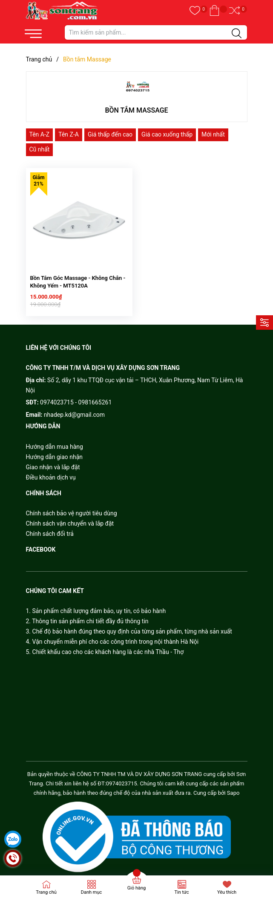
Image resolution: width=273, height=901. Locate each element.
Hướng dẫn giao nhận (54, 453)
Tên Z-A (68, 134)
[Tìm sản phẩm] (156, 32)
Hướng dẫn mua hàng (54, 442)
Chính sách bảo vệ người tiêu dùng (71, 509)
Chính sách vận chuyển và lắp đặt (70, 520)
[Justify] (236, 33)
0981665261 (95, 398)
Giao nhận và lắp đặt (53, 463)
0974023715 (57, 398)
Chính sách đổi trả (50, 530)
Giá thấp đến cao (110, 134)
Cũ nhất (39, 149)
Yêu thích (226, 892)
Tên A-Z (39, 134)
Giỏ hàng (136, 888)
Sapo (233, 789)
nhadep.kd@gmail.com (74, 411)
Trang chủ (46, 892)
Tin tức (181, 892)
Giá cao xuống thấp (167, 134)
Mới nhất (213, 134)
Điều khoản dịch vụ (51, 473)
